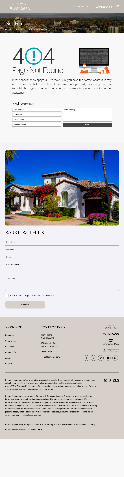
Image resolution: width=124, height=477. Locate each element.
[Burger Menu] (117, 6)
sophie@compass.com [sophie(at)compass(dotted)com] (50, 357)
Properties (9, 335)
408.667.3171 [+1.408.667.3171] (46, 352)
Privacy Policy (47, 424)
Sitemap (91, 424)
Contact (8, 364)
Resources (9, 347)
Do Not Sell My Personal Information (71, 424)
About (7, 358)
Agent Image (36, 429)
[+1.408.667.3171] (82, 6)
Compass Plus (11, 352)
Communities (11, 341)
